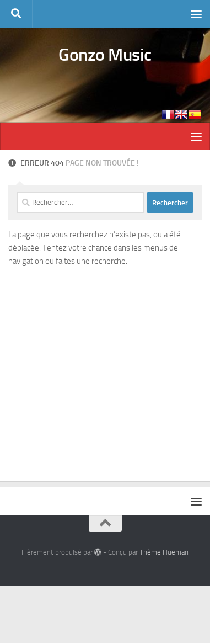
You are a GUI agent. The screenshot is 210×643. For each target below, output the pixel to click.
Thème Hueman (164, 552)
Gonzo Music (105, 54)
